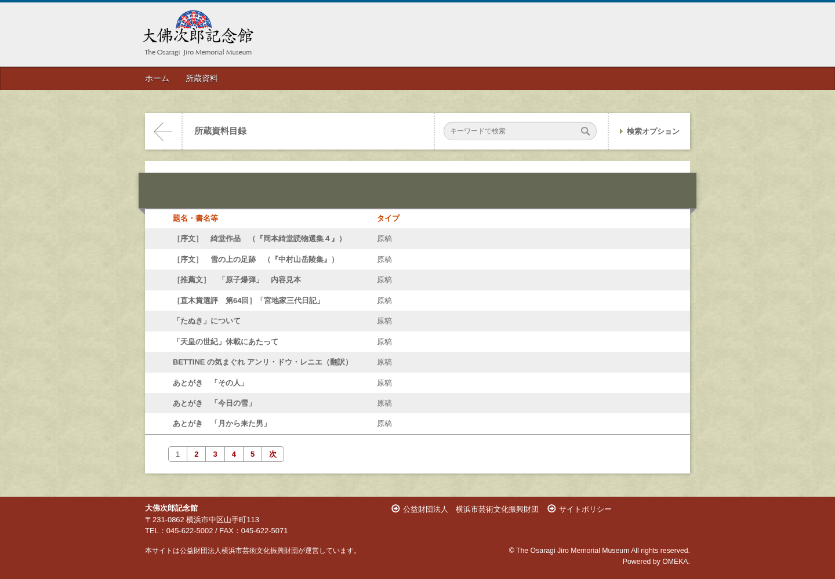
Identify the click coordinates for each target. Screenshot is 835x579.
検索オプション (653, 131)
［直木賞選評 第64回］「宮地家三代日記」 (248, 300)
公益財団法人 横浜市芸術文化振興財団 (471, 509)
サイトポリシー (585, 509)
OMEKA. (676, 562)
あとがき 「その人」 (210, 382)
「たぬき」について (207, 320)
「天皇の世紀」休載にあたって (225, 341)
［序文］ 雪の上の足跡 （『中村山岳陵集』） (256, 259)
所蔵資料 (202, 78)
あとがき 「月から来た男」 (222, 423)
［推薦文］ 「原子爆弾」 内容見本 (237, 279)
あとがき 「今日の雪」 (214, 403)
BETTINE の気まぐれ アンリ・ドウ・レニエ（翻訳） (263, 362)
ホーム (157, 78)
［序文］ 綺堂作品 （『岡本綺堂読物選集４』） (259, 238)
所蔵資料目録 (220, 131)
